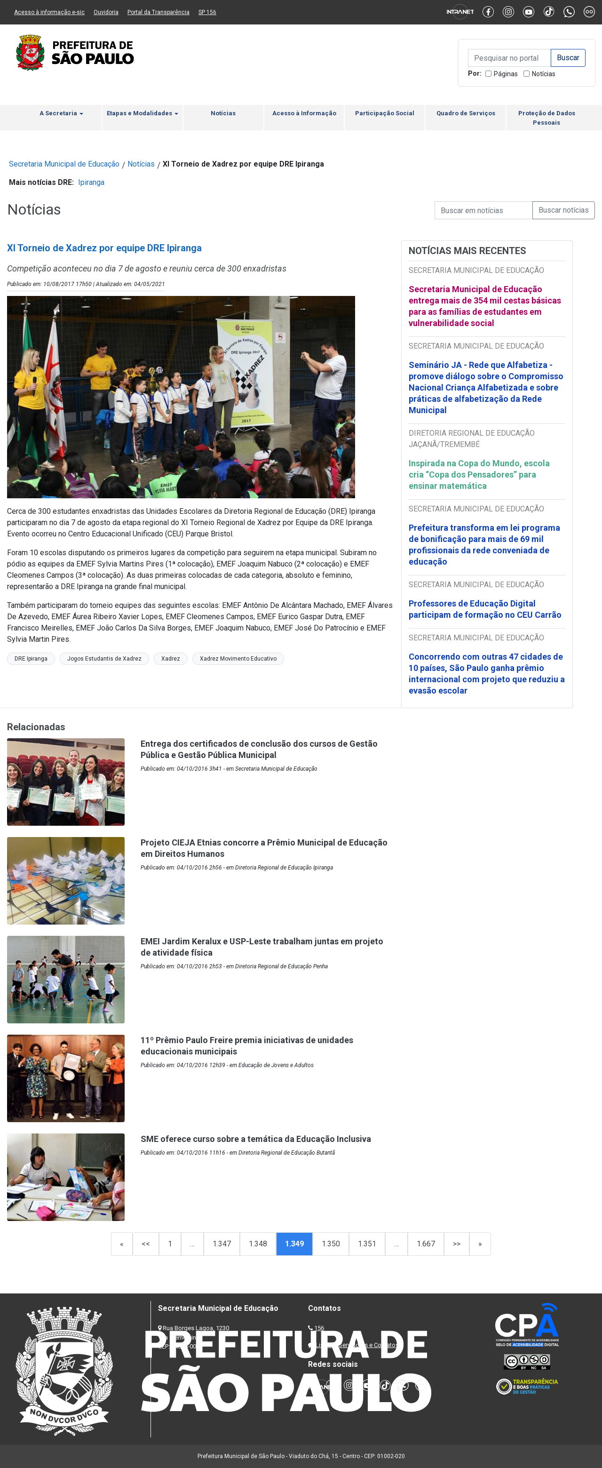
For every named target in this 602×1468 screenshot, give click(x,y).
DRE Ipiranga (31, 658)
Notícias (543, 74)
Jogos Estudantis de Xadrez (104, 658)
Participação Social (384, 113)
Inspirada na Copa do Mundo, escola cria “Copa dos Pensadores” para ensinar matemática (479, 474)
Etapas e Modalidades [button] (142, 113)
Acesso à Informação (304, 113)
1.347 (222, 1243)
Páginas (506, 74)
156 (319, 1328)
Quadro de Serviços (465, 113)
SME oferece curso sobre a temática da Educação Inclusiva (256, 1139)
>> (456, 1243)
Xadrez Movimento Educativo (238, 658)
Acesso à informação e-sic (49, 12)
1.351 (367, 1243)
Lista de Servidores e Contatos (357, 1344)
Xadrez (170, 658)
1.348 (258, 1243)
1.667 (426, 1243)
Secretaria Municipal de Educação (64, 164)
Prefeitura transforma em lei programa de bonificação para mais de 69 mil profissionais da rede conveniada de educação (484, 544)
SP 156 (207, 12)
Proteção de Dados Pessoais (546, 118)
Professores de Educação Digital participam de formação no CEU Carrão (485, 609)
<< (146, 1243)
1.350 (331, 1243)
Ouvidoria (106, 12)
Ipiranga (91, 182)
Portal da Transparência (158, 12)
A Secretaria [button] (61, 113)
